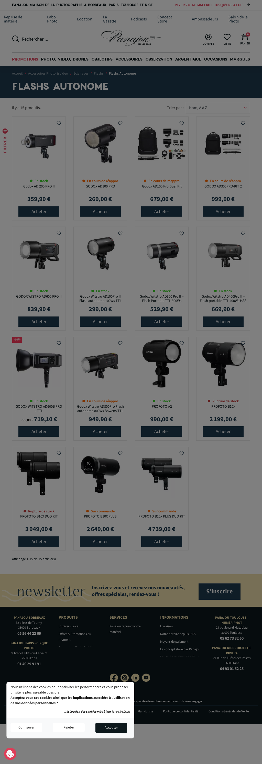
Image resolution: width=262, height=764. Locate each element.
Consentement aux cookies (10, 754)
